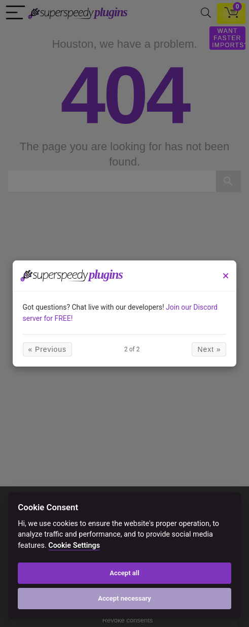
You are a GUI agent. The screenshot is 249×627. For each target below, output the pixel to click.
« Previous (47, 349)
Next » (209, 349)
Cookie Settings (74, 545)
